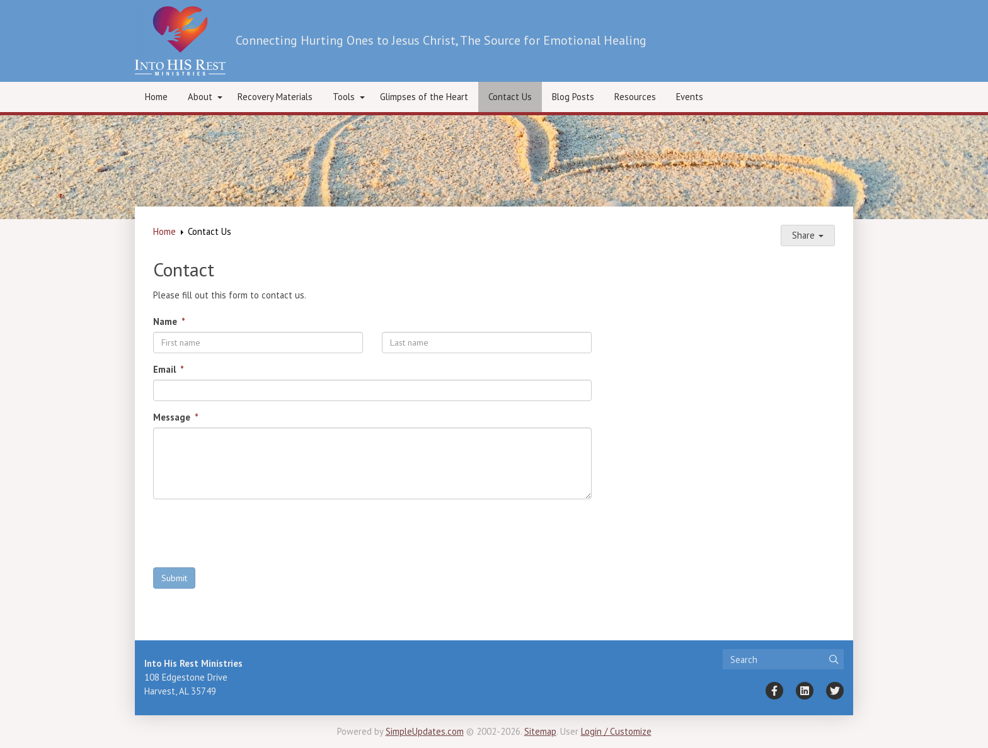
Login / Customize (616, 731)
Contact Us (510, 97)
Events (689, 97)
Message (173, 417)
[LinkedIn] (805, 691)
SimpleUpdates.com (425, 731)
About (200, 97)
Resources (635, 97)
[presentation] (249, 533)
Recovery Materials (275, 97)
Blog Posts (573, 97)
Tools (344, 97)
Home (156, 97)
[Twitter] (835, 691)
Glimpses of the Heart (424, 97)
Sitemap (540, 731)
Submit (174, 578)
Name (166, 321)
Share (808, 235)
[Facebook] (774, 691)
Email (165, 369)
